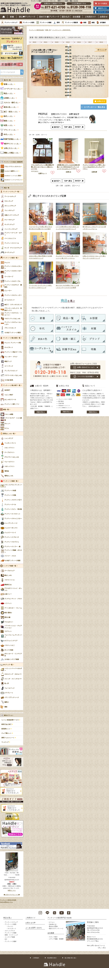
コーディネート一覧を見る (94, 107)
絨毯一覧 (6, 409)
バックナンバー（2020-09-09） (61, 30)
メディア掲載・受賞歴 (56, 939)
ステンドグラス (10, 931)
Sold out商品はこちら (6, 902)
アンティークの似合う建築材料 (13, 162)
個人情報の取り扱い (71, 958)
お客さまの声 (30, 923)
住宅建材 (103, 22)
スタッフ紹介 (53, 937)
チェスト (10, 926)
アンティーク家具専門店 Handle (59, 918)
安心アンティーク (27, 16)
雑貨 (84, 22)
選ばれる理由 (53, 926)
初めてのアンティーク (56, 928)
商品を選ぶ (7, 918)
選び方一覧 (7, 80)
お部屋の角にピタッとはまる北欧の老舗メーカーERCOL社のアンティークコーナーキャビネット (68, 167)
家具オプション (8, 715)
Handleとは (52, 924)
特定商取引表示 (52, 958)
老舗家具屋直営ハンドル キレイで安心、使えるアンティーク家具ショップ (16, 8)
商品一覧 (6, 188)
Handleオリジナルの (12, 175)
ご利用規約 (35, 958)
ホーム (3, 16)
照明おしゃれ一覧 (9, 433)
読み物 (66, 16)
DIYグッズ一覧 (8, 664)
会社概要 (77, 16)
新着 (11, 16)
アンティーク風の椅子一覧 (11, 385)
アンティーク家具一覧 (10, 258)
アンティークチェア (10, 22)
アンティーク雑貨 (45, 22)
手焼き (12, 166)
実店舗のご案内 (93, 922)
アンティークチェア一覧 (11, 191)
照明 (58, 22)
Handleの (11, 171)
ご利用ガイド (90, 16)
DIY (6, 939)
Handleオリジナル (13, 180)
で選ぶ (10, 102)
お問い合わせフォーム (97, 945)
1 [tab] (46, 91)
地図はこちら (12, 890)
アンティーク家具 (28, 22)
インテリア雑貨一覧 (9, 566)
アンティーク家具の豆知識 (8, 900)
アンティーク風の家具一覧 (11, 338)
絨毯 (93, 22)
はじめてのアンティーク (49, 16)
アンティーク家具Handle (36, 30)
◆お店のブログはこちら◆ (12, 894)
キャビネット (12, 928)
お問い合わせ (103, 16)
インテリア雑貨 (10, 937)
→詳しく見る (101, 948)
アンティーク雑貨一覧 (10, 481)
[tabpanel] (46, 70)
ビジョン (52, 922)
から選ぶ (7, 84)
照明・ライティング (11, 935)
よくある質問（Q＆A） (34, 928)
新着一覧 (48, 30)
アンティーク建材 (10, 941)
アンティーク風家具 (71, 22)
